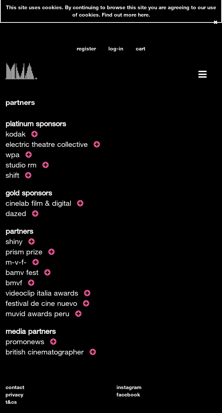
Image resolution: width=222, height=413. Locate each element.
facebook (128, 394)
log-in (115, 48)
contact (15, 387)
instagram (129, 387)
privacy (14, 394)
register (86, 48)
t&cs (11, 402)
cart (140, 48)
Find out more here (125, 14)
